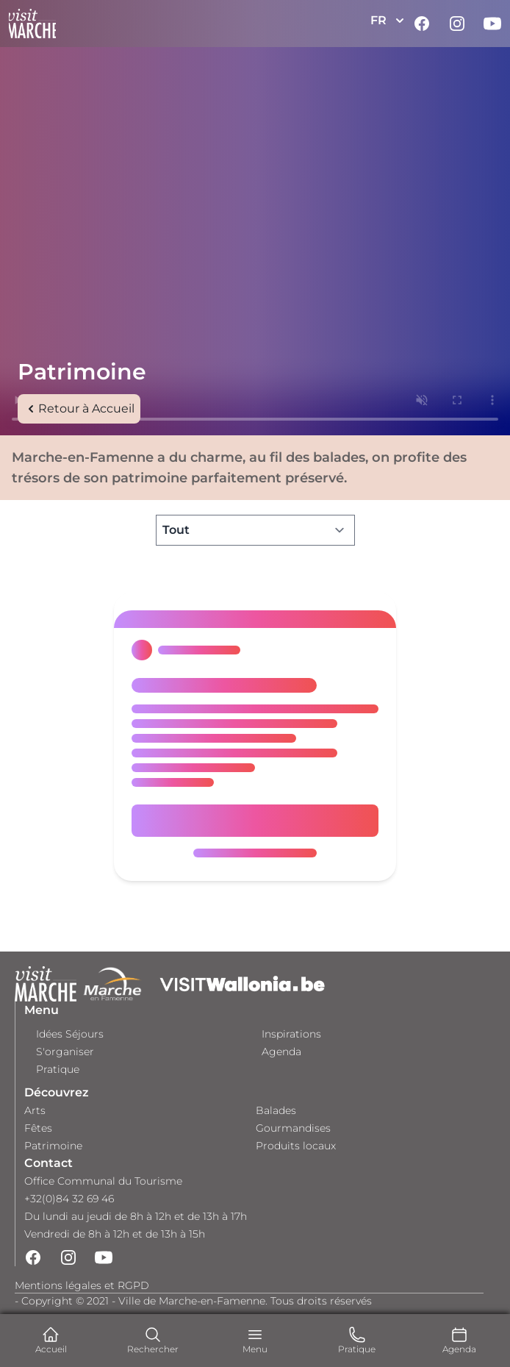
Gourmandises (293, 1128)
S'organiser (65, 1051)
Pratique (57, 1069)
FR (388, 20)
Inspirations (291, 1034)
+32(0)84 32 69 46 (69, 1198)
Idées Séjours (70, 1034)
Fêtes (38, 1128)
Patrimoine (53, 1145)
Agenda (281, 1051)
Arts (35, 1110)
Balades (276, 1110)
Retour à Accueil (79, 408)
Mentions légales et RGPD (82, 1285)
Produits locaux (296, 1145)
